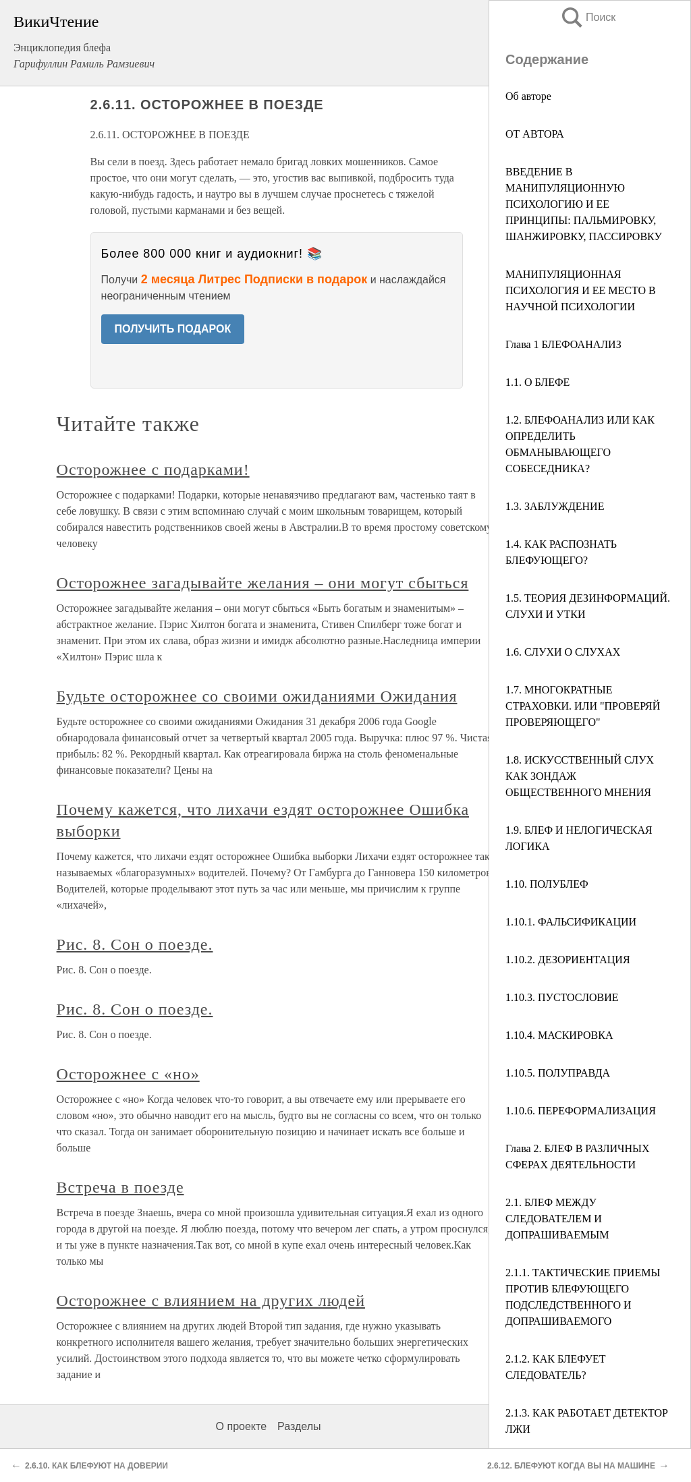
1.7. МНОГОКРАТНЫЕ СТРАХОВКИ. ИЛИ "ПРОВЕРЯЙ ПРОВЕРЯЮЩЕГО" (582, 706)
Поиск (588, 17)
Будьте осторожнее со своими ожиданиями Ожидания (257, 696)
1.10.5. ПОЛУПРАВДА (557, 1073)
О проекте (241, 1426)
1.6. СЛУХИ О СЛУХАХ (562, 652)
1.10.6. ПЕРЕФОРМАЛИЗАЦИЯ (580, 1110)
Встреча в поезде (120, 1187)
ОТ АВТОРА (534, 134)
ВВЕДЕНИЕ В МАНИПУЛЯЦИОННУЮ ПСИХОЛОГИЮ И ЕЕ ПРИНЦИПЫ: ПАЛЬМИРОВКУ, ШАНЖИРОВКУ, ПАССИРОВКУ (583, 204)
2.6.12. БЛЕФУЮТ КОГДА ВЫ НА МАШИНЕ (571, 1466)
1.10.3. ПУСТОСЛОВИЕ (562, 997)
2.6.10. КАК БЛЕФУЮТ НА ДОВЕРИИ (96, 1466)
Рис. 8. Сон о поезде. (135, 944)
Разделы (299, 1426)
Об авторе (528, 96)
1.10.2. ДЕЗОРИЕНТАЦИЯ (567, 959)
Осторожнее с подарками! (153, 469)
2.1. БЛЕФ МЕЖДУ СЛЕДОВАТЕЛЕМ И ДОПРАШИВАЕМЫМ (557, 1219)
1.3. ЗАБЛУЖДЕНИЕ (554, 506)
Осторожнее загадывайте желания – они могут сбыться (263, 583)
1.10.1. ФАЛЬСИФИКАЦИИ (570, 922)
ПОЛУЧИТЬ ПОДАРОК (173, 329)
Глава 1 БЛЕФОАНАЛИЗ (563, 344)
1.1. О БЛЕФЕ (537, 382)
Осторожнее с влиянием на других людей (211, 1300)
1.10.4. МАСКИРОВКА (559, 1035)
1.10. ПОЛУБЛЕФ (546, 884)
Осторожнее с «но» (128, 1074)
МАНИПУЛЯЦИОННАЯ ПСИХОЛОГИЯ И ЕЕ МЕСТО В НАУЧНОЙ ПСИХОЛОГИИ (580, 290)
